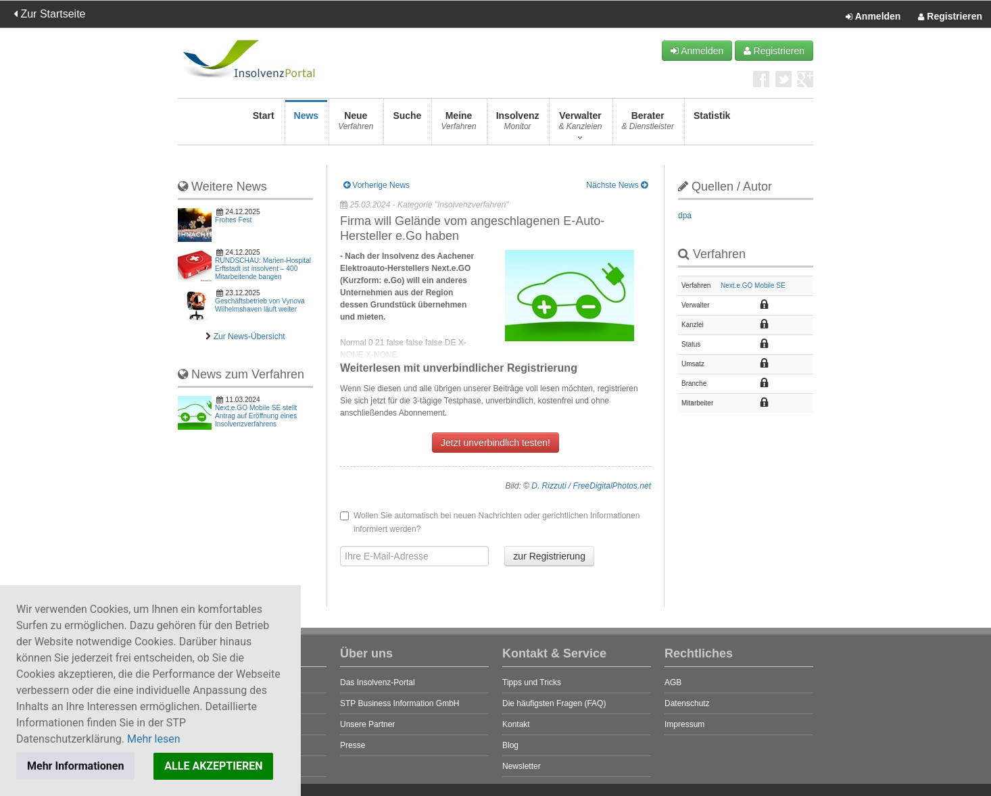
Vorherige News (376, 185)
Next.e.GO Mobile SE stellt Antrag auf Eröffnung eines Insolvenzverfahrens (256, 416)
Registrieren (950, 17)
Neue (355, 124)
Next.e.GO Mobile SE (753, 285)
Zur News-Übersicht (249, 336)
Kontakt (516, 724)
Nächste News (617, 185)
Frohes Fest (233, 220)
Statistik (712, 124)
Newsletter (521, 766)
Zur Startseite (49, 14)
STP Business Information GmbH (400, 703)
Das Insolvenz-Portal (377, 682)
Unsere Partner (367, 724)
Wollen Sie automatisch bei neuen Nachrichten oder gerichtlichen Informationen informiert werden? (489, 522)
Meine (458, 124)
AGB (672, 682)
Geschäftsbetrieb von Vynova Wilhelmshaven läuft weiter (260, 305)
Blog (510, 745)
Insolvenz (517, 124)
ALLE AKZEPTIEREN (213, 766)
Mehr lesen (153, 738)
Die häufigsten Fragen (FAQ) (554, 703)
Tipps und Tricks (531, 682)
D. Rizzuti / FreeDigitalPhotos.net (591, 486)
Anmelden (873, 17)
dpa (685, 215)
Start (263, 124)
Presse (352, 745)
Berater (648, 124)
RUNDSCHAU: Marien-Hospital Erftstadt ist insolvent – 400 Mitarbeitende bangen (263, 268)
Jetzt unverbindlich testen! (495, 442)
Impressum (684, 724)
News (306, 124)
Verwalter (580, 124)
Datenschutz (687, 703)
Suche (407, 124)
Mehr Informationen (75, 766)
